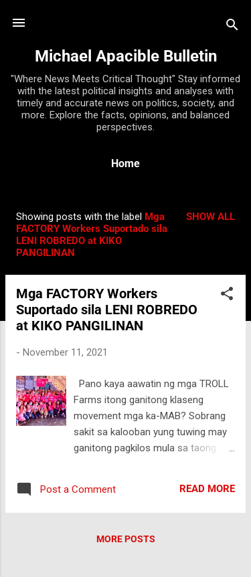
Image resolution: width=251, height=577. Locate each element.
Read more (207, 489)
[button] (227, 295)
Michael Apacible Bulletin (126, 56)
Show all (210, 217)
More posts (125, 539)
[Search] (232, 27)
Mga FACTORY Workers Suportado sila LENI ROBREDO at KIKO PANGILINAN (106, 309)
